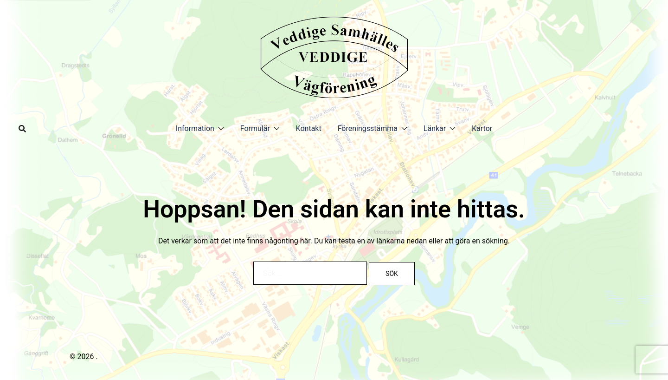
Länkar (435, 128)
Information (195, 128)
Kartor (482, 128)
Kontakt (308, 128)
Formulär (255, 128)
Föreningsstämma (368, 128)
